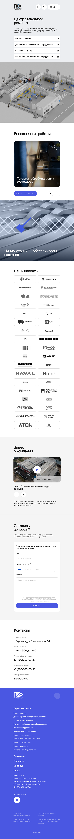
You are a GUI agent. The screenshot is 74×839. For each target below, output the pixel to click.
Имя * (18, 553)
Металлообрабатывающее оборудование (30, 724)
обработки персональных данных (39, 601)
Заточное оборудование (23, 720)
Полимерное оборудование (24, 731)
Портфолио (18, 761)
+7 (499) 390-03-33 (24, 659)
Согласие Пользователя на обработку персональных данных (49, 821)
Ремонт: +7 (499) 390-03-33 (24, 778)
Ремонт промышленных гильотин (26, 739)
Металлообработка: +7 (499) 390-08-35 (29, 781)
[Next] (57, 193)
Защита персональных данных (47, 814)
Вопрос (19, 575)
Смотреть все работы (25, 193)
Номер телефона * (23, 564)
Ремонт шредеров (20, 746)
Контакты (18, 766)
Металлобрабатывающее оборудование (37, 56)
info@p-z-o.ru (21, 678)
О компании (19, 756)
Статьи (16, 770)
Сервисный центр (37, 50)
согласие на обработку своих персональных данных (40, 597)
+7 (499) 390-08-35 (24, 669)
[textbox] (18, 569)
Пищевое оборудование (23, 728)
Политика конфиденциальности (21, 814)
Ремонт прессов (37, 38)
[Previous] (50, 193)
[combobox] (19, 569)
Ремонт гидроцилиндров (23, 735)
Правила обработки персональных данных (22, 820)
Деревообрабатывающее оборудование (37, 44)
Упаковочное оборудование (24, 750)
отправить (37, 606)
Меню (54, 7)
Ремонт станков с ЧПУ (22, 742)
